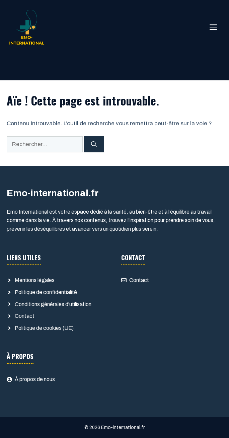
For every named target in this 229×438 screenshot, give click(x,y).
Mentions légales (35, 280)
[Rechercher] (94, 144)
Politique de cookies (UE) (44, 328)
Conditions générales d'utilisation (53, 304)
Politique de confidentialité (46, 292)
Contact (24, 316)
